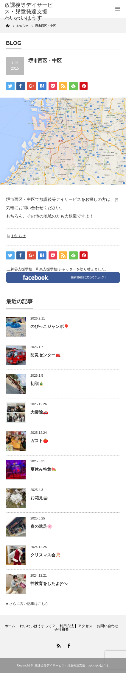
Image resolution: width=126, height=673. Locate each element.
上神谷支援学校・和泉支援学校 (32, 269)
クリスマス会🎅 (45, 555)
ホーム (9, 626)
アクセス (85, 626)
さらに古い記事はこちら (29, 604)
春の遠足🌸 (41, 526)
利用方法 (67, 626)
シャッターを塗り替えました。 (83, 269)
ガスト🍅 (39, 440)
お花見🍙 (39, 497)
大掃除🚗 (39, 412)
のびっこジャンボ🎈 (49, 326)
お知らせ (18, 236)
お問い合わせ (107, 626)
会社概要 (62, 629)
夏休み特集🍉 (43, 469)
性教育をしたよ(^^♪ (49, 583)
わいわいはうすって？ (37, 626)
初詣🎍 (37, 383)
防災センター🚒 (45, 355)
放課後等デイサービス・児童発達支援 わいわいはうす (72, 665)
